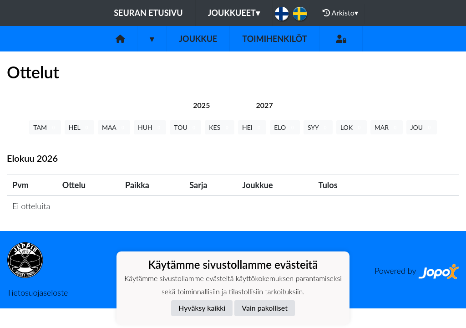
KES (219, 127)
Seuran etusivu (148, 13)
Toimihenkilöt (274, 39)
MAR (387, 127)
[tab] (201, 105)
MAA (114, 127)
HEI (252, 127)
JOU (421, 127)
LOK (351, 127)
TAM (44, 127)
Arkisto (340, 12)
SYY (318, 127)
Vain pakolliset (265, 307)
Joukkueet (234, 13)
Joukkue (198, 39)
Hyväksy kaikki (201, 307)
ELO (285, 127)
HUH (150, 127)
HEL (79, 127)
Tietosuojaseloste (37, 292)
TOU (185, 127)
